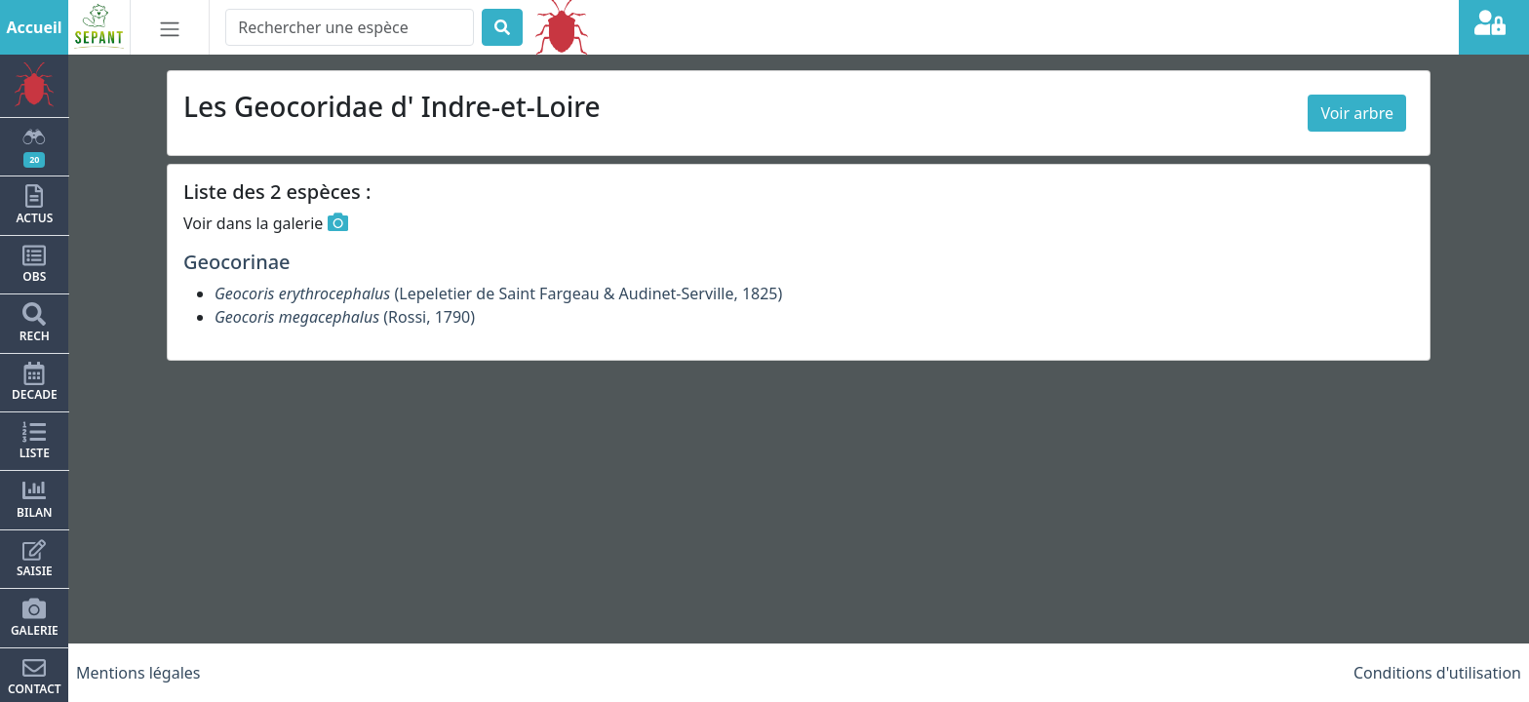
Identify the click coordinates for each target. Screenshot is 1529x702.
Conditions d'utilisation (1437, 672)
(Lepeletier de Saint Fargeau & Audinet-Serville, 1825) (498, 293)
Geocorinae (237, 262)
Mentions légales (138, 672)
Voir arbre (1356, 113)
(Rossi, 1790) (345, 317)
